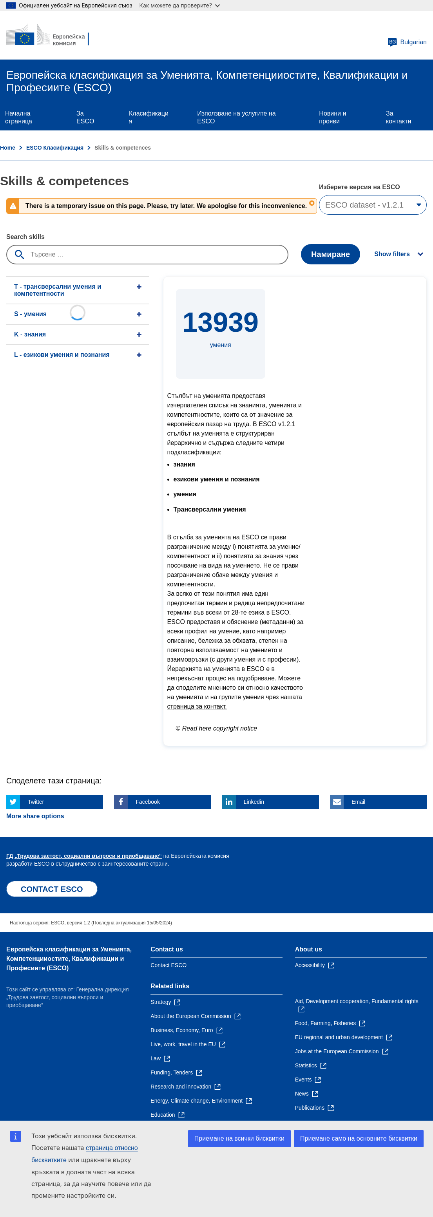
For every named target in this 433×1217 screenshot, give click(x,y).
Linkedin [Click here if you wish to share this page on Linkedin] (254, 802)
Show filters (392, 254)
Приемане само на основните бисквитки (358, 1138)
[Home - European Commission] (53, 35)
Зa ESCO (85, 117)
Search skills (25, 236)
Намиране (330, 254)
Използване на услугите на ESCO (236, 117)
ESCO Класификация (54, 148)
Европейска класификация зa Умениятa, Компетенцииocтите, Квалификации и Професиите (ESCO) (69, 958)
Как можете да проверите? (180, 5)
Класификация (148, 117)
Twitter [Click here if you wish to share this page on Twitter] (36, 802)
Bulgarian (407, 42)
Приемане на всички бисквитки (239, 1138)
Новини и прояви (332, 117)
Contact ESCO (168, 965)
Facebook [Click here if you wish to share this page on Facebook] (147, 802)
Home (7, 148)
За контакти (398, 117)
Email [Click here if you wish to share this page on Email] (358, 802)
